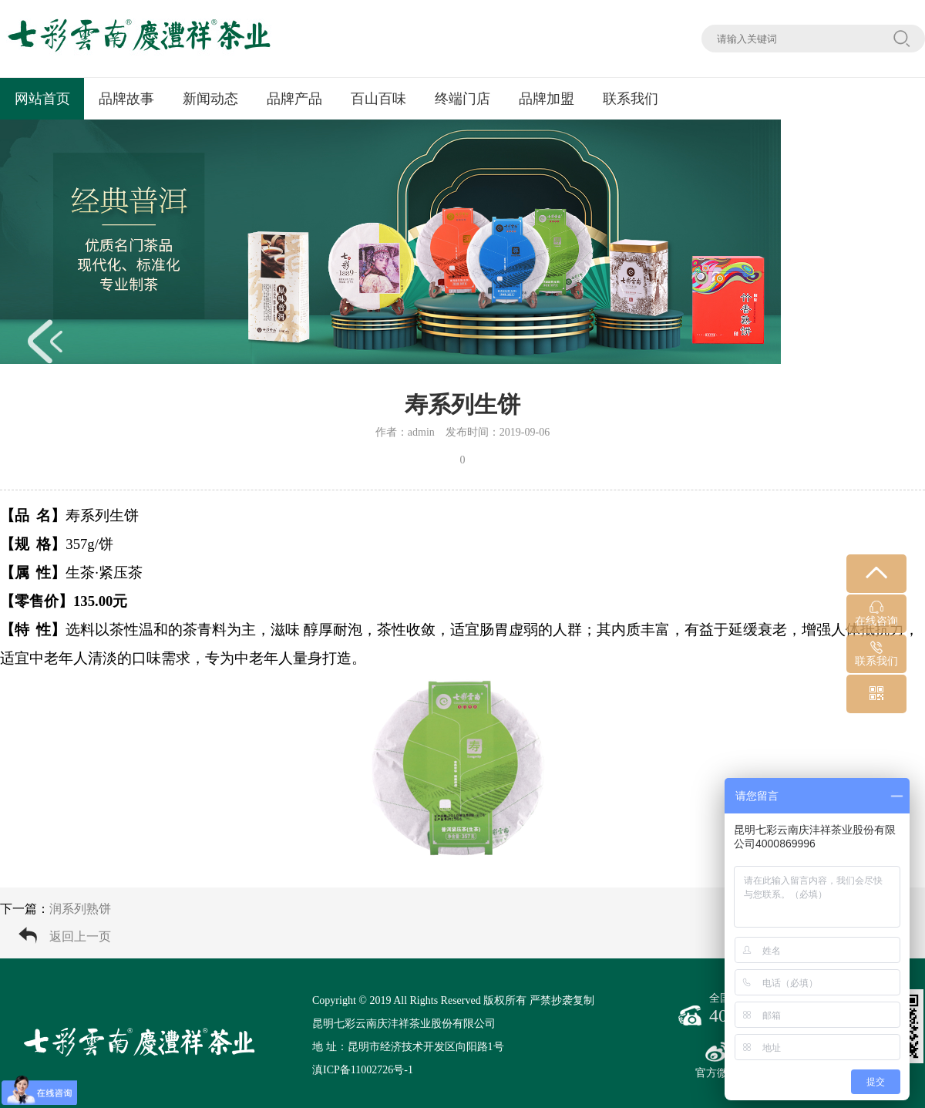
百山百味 (378, 98)
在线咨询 (876, 614)
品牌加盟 (546, 98)
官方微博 (716, 1060)
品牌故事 (126, 98)
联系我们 (630, 98)
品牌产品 (294, 98)
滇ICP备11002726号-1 (362, 1070)
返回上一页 (80, 936)
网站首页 (42, 98)
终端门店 (462, 98)
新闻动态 (210, 98)
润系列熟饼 (80, 908)
